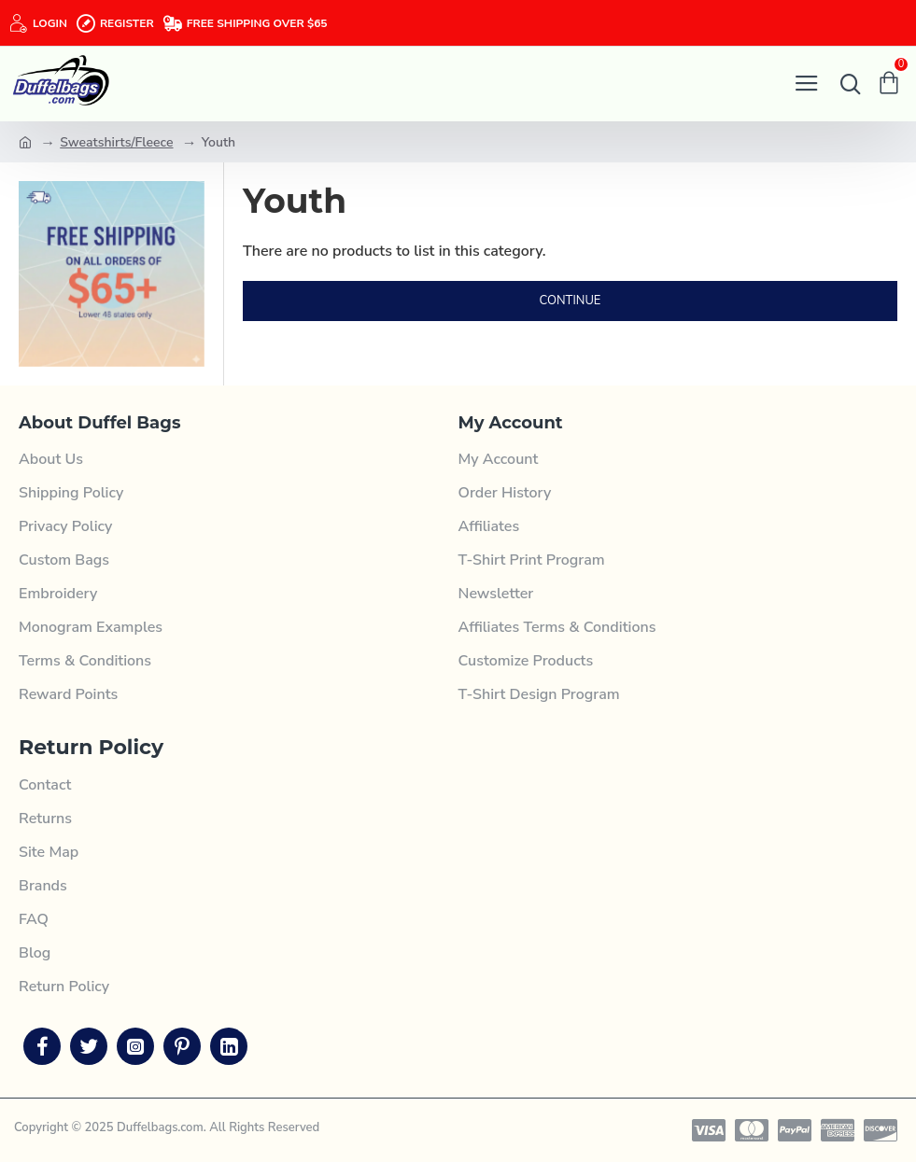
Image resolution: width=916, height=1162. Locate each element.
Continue (570, 300)
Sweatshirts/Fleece (116, 142)
